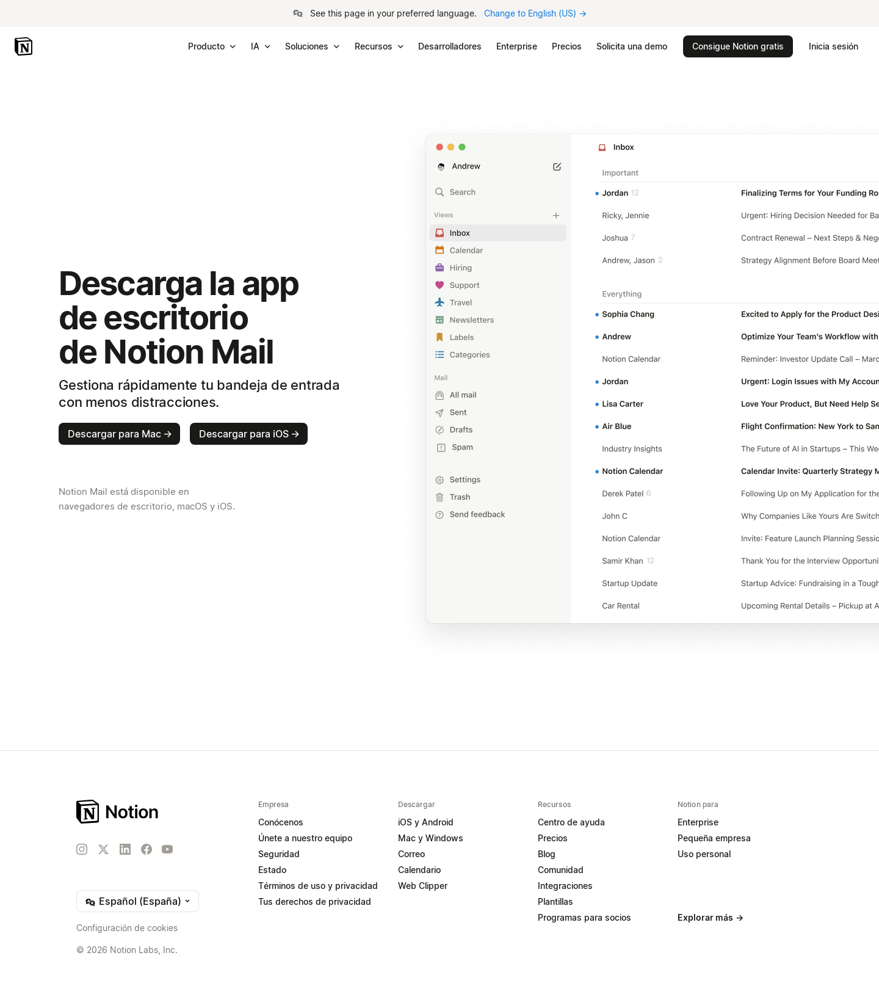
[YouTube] (167, 849)
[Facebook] (146, 849)
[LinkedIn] (125, 849)
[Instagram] (82, 849)
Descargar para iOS (249, 433)
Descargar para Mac (120, 433)
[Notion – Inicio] (25, 46)
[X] (103, 849)
